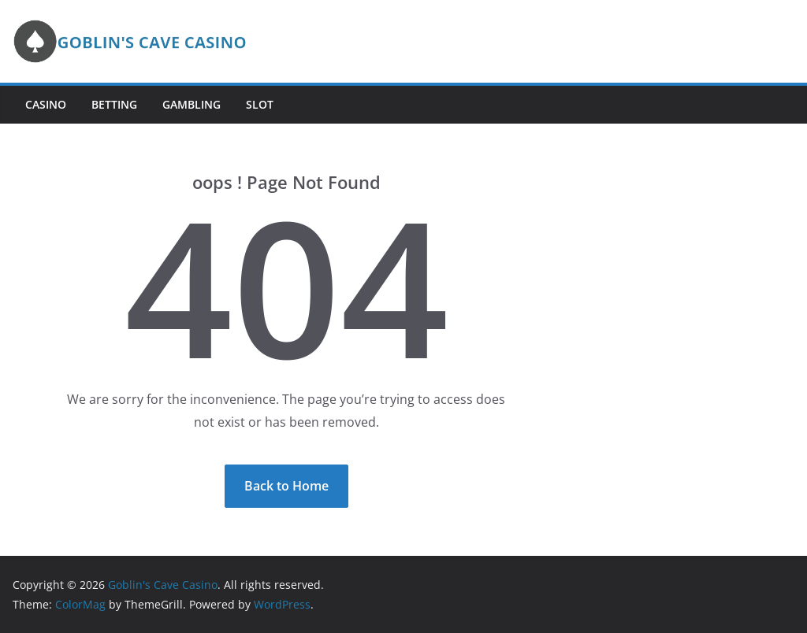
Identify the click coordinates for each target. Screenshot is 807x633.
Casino (45, 104)
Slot (259, 104)
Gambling (191, 104)
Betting (114, 104)
